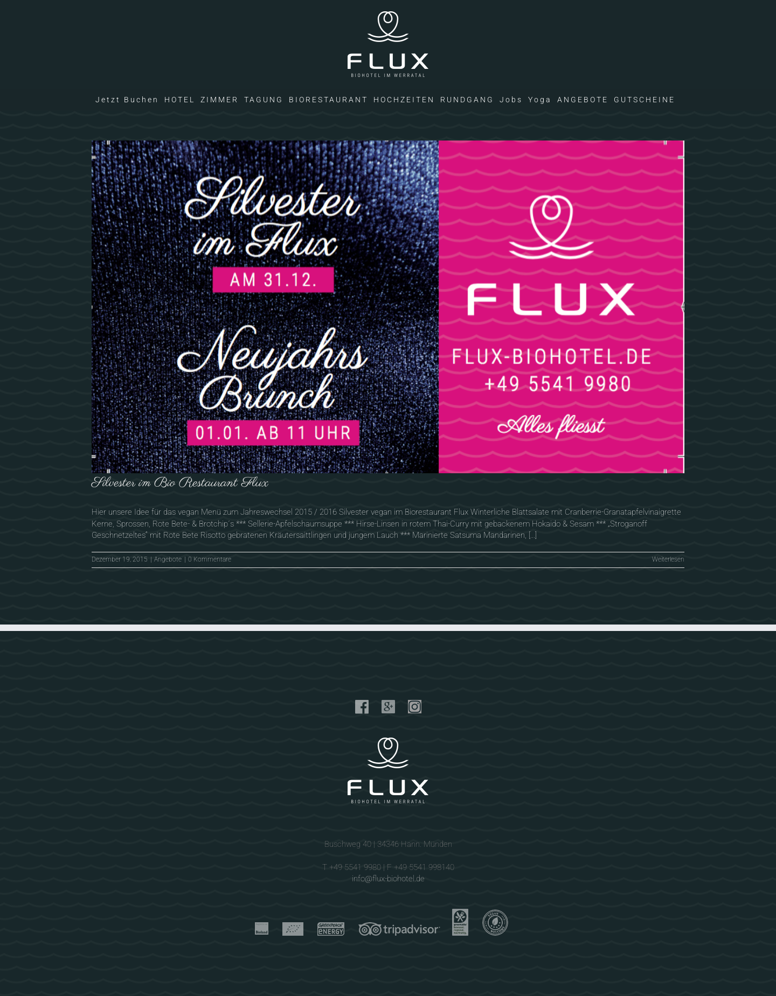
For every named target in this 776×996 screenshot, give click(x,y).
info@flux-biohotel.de (388, 878)
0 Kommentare (209, 559)
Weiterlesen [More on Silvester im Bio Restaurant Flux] (668, 559)
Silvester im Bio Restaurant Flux (180, 483)
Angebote (168, 559)
